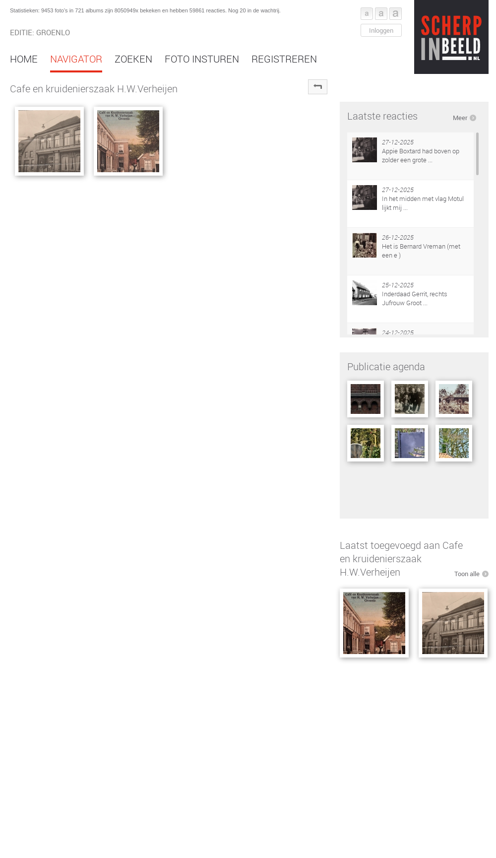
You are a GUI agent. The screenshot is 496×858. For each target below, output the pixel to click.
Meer (460, 117)
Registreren (284, 59)
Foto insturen (202, 59)
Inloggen (381, 30)
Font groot (395, 13)
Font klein (367, 13)
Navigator (76, 59)
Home (24, 59)
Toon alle (467, 573)
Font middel (381, 13)
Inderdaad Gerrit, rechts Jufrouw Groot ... (414, 298)
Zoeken (133, 59)
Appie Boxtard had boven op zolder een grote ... (420, 155)
